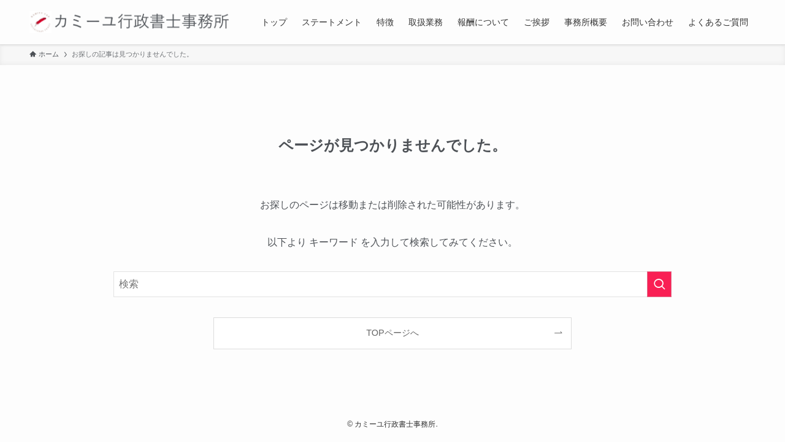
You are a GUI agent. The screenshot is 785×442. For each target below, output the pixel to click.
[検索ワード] (392, 284)
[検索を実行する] (659, 284)
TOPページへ (392, 333)
